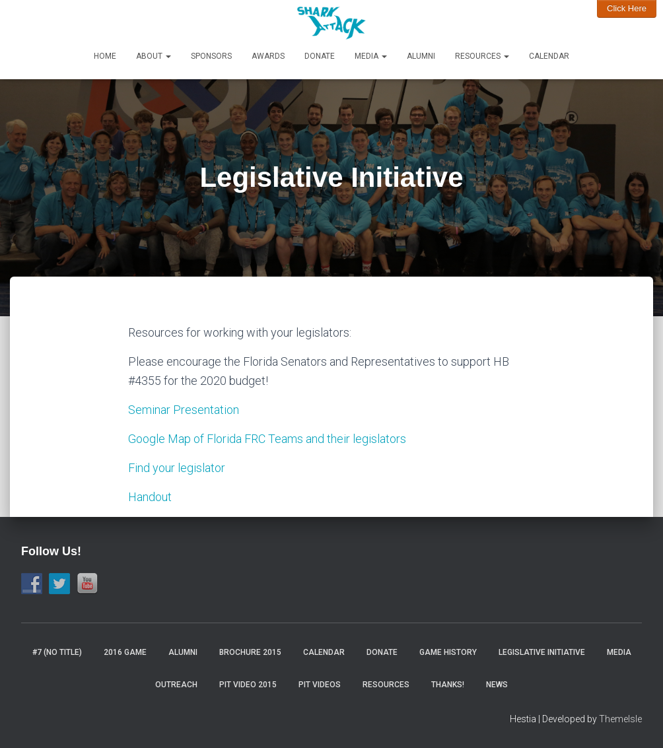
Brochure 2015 (250, 652)
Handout (150, 497)
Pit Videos (319, 684)
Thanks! (447, 684)
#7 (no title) (57, 652)
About (153, 56)
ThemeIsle (620, 719)
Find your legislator (176, 468)
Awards (268, 56)
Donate (319, 56)
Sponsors (211, 56)
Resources (482, 56)
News (497, 684)
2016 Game (125, 652)
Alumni (421, 56)
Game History (448, 652)
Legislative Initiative (542, 652)
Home (105, 56)
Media (371, 56)
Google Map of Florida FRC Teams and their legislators (267, 439)
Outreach (176, 684)
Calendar (549, 56)
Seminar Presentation (185, 410)
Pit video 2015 (248, 684)
